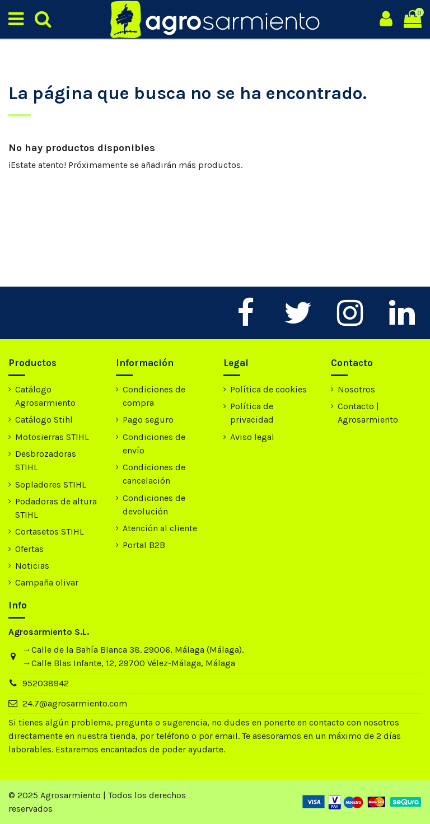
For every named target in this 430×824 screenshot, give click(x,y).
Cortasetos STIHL (49, 531)
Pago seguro (148, 419)
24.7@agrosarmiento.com (74, 703)
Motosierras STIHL (52, 437)
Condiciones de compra (154, 396)
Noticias (32, 565)
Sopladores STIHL (50, 484)
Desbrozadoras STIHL (45, 460)
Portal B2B (144, 545)
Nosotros (356, 389)
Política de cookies (268, 389)
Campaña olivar (46, 582)
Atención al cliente (160, 528)
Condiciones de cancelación (154, 474)
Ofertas (29, 549)
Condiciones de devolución (154, 505)
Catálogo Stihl (44, 419)
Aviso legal (252, 437)
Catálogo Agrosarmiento (45, 396)
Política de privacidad (252, 413)
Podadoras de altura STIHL (56, 508)
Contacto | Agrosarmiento (368, 413)
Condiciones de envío (154, 444)
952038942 (45, 683)
